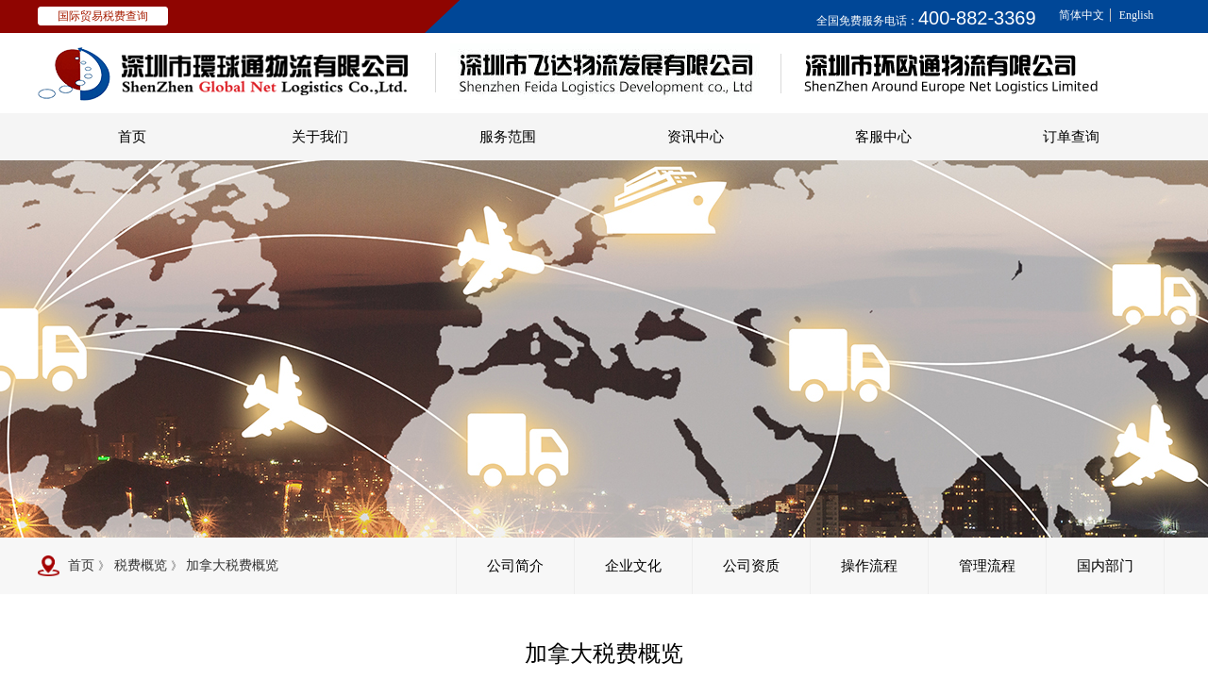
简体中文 (1081, 15)
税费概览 (140, 565)
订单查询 (1071, 136)
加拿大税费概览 (232, 565)
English (1136, 15)
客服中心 (883, 136)
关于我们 (320, 136)
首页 (132, 136)
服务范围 (507, 136)
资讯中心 (695, 136)
